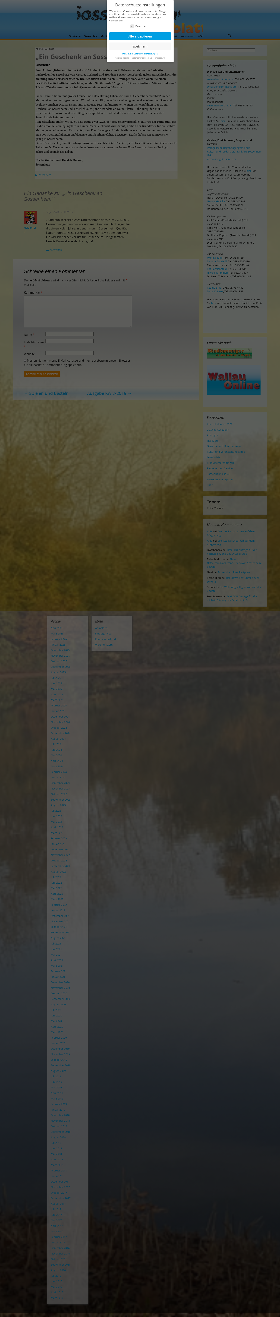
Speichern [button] (140, 46)
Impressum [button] (160, 58)
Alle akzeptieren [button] (140, 36)
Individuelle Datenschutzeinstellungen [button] (140, 54)
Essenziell (138, 26)
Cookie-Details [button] (122, 58)
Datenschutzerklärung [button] (142, 58)
